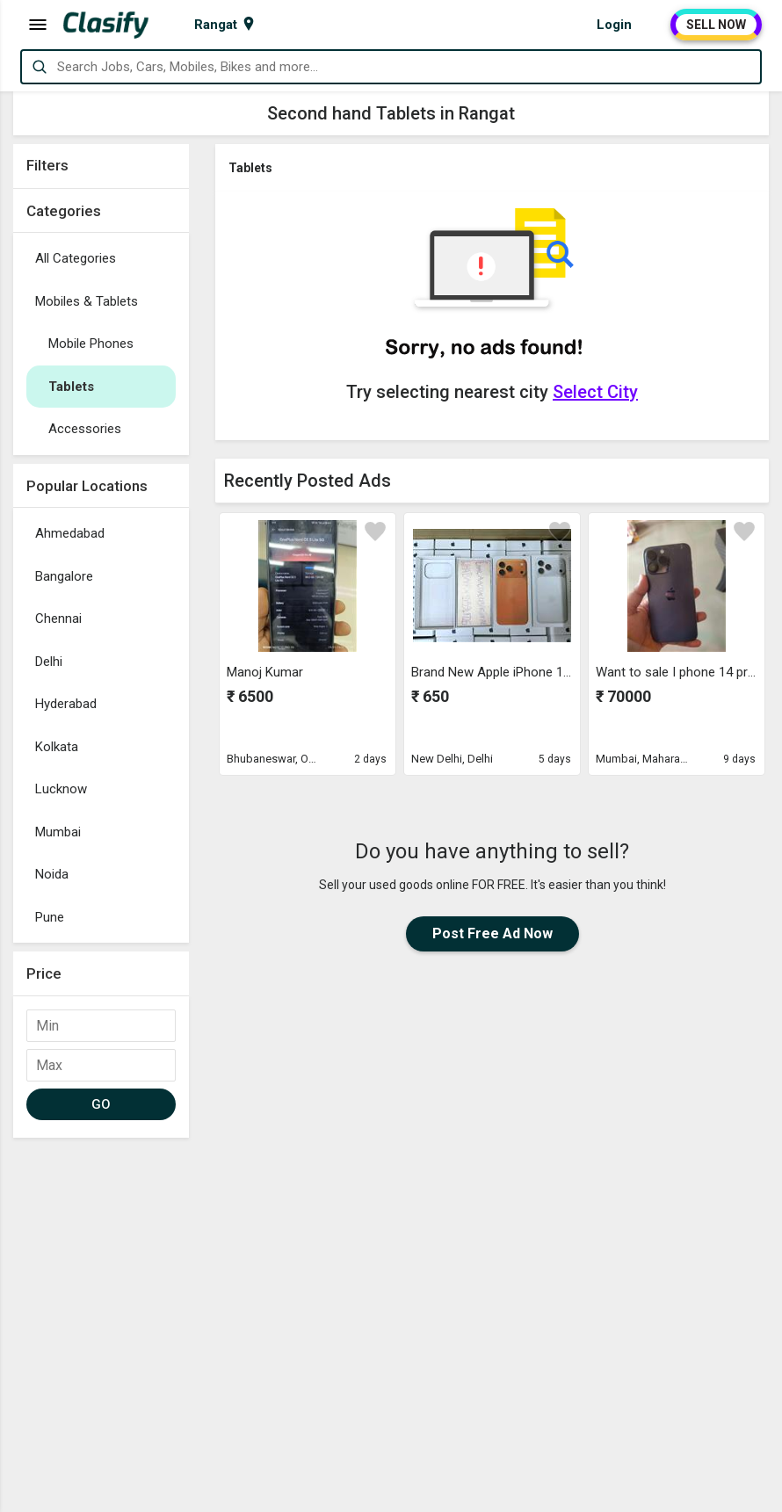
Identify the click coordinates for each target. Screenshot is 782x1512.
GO (101, 1104)
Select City (595, 391)
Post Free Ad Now (492, 933)
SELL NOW (716, 25)
